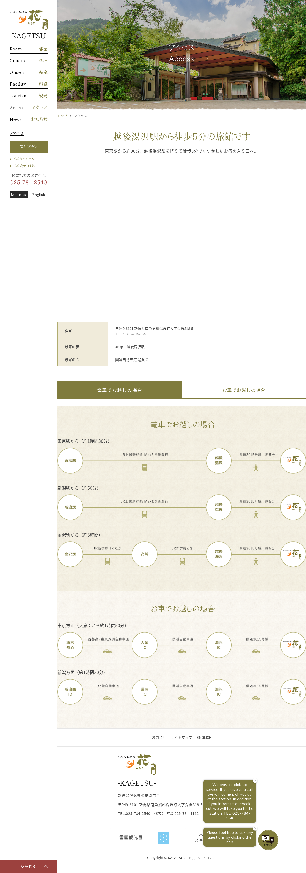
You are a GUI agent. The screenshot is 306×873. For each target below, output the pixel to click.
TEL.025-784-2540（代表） (142, 813)
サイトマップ (181, 737)
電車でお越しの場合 (119, 389)
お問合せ (17, 133)
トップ (62, 115)
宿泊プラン (29, 146)
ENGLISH (204, 737)
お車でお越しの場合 (243, 389)
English (38, 195)
